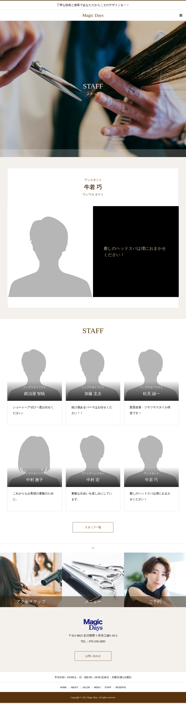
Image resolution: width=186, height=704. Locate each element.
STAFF (108, 688)
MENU (97, 688)
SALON (86, 688)
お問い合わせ (93, 657)
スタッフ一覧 (93, 527)
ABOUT (74, 688)
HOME (63, 688)
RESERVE (121, 688)
